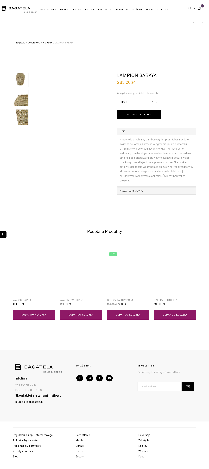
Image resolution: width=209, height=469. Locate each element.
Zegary (96, 10)
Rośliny (144, 10)
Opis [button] (122, 131)
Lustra (83, 10)
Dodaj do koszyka (139, 114)
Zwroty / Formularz (24, 450)
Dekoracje (112, 10)
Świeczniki (46, 43)
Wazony (143, 450)
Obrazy (80, 444)
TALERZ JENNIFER (165, 300)
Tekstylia (128, 10)
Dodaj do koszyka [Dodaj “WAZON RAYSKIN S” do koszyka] (81, 315)
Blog (15, 455)
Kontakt (105, 16)
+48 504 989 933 (25, 383)
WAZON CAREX (22, 300)
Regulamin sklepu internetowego (33, 434)
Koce (141, 455)
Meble (71, 10)
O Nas (156, 10)
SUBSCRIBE (188, 385)
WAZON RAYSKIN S (71, 300)
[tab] (156, 131)
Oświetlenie (55, 10)
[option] (21, 80)
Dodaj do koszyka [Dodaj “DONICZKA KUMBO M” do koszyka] (128, 315)
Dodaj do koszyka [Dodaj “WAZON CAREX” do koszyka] (33, 315)
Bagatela (20, 43)
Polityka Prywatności (25, 439)
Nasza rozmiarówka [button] (131, 191)
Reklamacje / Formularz (27, 444)
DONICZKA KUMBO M (120, 300)
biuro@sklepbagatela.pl (29, 401)
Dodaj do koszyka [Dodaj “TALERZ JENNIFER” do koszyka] (175, 315)
